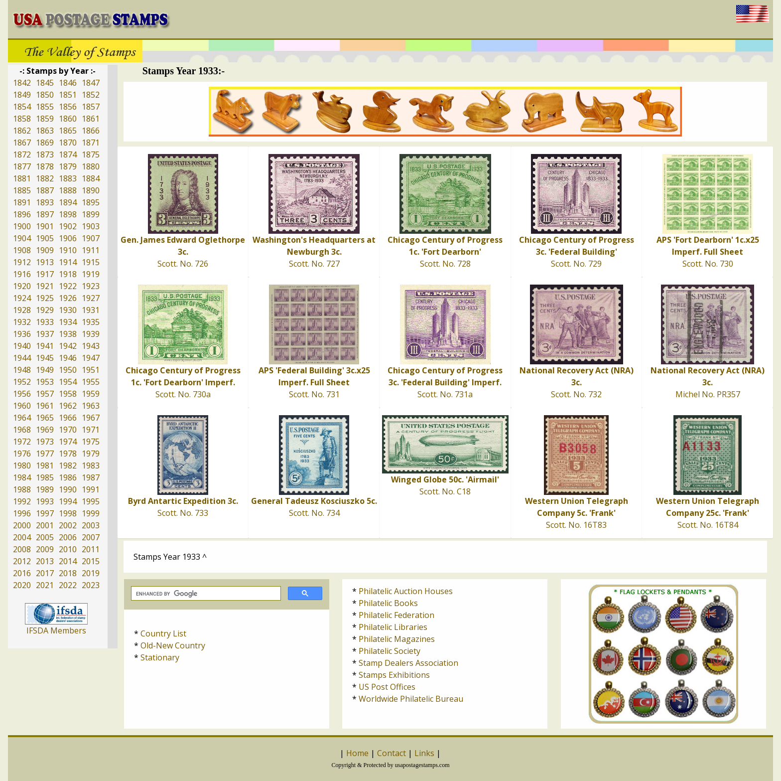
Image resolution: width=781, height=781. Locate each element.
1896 (22, 214)
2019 (91, 573)
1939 (91, 333)
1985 (45, 477)
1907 (91, 238)
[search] (205, 593)
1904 (22, 238)
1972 (22, 441)
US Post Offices (387, 686)
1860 (68, 118)
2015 (91, 561)
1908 (22, 250)
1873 (45, 154)
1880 (91, 166)
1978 (68, 453)
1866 (91, 130)
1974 (68, 441)
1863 (45, 130)
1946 (68, 357)
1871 (91, 142)
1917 (45, 274)
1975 (91, 441)
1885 (22, 190)
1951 (91, 369)
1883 (68, 178)
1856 (68, 106)
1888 (68, 190)
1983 (91, 465)
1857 (91, 106)
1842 (22, 82)
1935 (91, 321)
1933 (45, 321)
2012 (22, 561)
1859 (45, 118)
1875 (91, 154)
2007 (91, 537)
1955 (91, 381)
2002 (68, 525)
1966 (68, 417)
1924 (22, 298)
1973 (45, 441)
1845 (45, 82)
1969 (45, 429)
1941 (45, 345)
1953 (45, 381)
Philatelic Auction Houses (406, 591)
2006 (68, 537)
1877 (22, 166)
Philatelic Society (389, 650)
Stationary (159, 657)
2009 (45, 549)
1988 (22, 489)
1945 (45, 357)
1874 (68, 154)
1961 (45, 405)
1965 (45, 417)
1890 (91, 190)
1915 (91, 262)
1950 (68, 369)
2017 (45, 573)
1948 (22, 369)
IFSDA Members (56, 630)
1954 (68, 381)
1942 (68, 345)
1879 (68, 166)
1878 (45, 166)
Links (424, 753)
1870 (68, 142)
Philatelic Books (388, 603)
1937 (45, 333)
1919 (91, 274)
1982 (68, 465)
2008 (22, 549)
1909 (45, 250)
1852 (91, 94)
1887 (45, 190)
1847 (91, 82)
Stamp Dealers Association (408, 662)
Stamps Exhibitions (394, 674)
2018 (68, 573)
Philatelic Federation (396, 615)
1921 (45, 286)
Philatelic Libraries (393, 627)
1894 (68, 202)
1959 (91, 393)
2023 (91, 585)
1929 (45, 310)
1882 (45, 178)
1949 (45, 369)
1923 (91, 286)
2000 (22, 525)
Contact (391, 753)
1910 (68, 250)
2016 (22, 573)
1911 (91, 250)
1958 (68, 393)
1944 (22, 357)
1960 (22, 405)
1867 (22, 142)
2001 (45, 525)
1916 (22, 274)
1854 (22, 106)
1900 (22, 226)
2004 (22, 537)
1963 (91, 405)
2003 (91, 525)
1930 (68, 310)
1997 (45, 513)
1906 (68, 238)
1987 (91, 477)
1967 (91, 417)
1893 (45, 202)
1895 (91, 202)
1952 (22, 381)
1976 (22, 453)
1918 (68, 274)
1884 (91, 178)
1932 (22, 321)
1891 (22, 202)
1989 (45, 489)
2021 (45, 585)
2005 (45, 537)
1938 (68, 333)
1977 (45, 453)
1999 (91, 513)
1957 (45, 393)
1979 (91, 453)
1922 (68, 286)
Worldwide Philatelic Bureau (411, 698)
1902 (68, 226)
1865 (68, 130)
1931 (91, 310)
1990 (68, 489)
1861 (91, 118)
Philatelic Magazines (397, 638)
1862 (22, 130)
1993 (45, 501)
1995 (91, 501)
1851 (68, 94)
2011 (91, 549)
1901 (45, 226)
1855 (45, 106)
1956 (22, 393)
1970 (68, 429)
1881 (22, 178)
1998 (68, 513)
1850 (45, 94)
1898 (68, 214)
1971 (91, 429)
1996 (22, 513)
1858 (22, 118)
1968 (22, 429)
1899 (91, 214)
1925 (45, 298)
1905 (45, 238)
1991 (91, 489)
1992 (22, 501)
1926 (68, 298)
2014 (68, 561)
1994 (68, 501)
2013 (45, 561)
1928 (22, 310)
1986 (68, 477)
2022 (68, 585)
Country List (163, 633)
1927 (91, 298)
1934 (68, 321)
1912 (22, 262)
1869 (45, 142)
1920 (22, 286)
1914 (68, 262)
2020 (22, 585)
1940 (22, 345)
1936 (22, 333)
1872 (22, 154)
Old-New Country (172, 645)
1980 (22, 465)
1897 (45, 214)
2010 (68, 549)
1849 (22, 94)
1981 (45, 465)
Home (357, 753)
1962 (68, 405)
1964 (22, 417)
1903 (91, 226)
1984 (22, 477)
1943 (91, 345)
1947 (91, 357)
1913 (45, 262)
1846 (68, 82)
